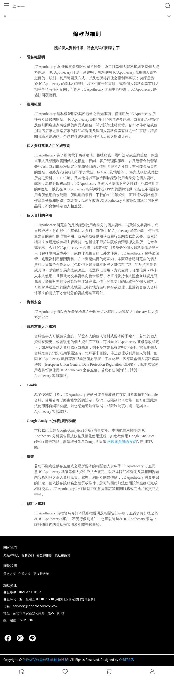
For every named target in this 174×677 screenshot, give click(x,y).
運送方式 (9, 574)
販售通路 (28, 555)
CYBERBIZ (126, 660)
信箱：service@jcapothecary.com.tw (30, 606)
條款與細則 (44, 555)
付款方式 (24, 574)
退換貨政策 (41, 574)
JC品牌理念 (11, 555)
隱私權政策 (62, 555)
